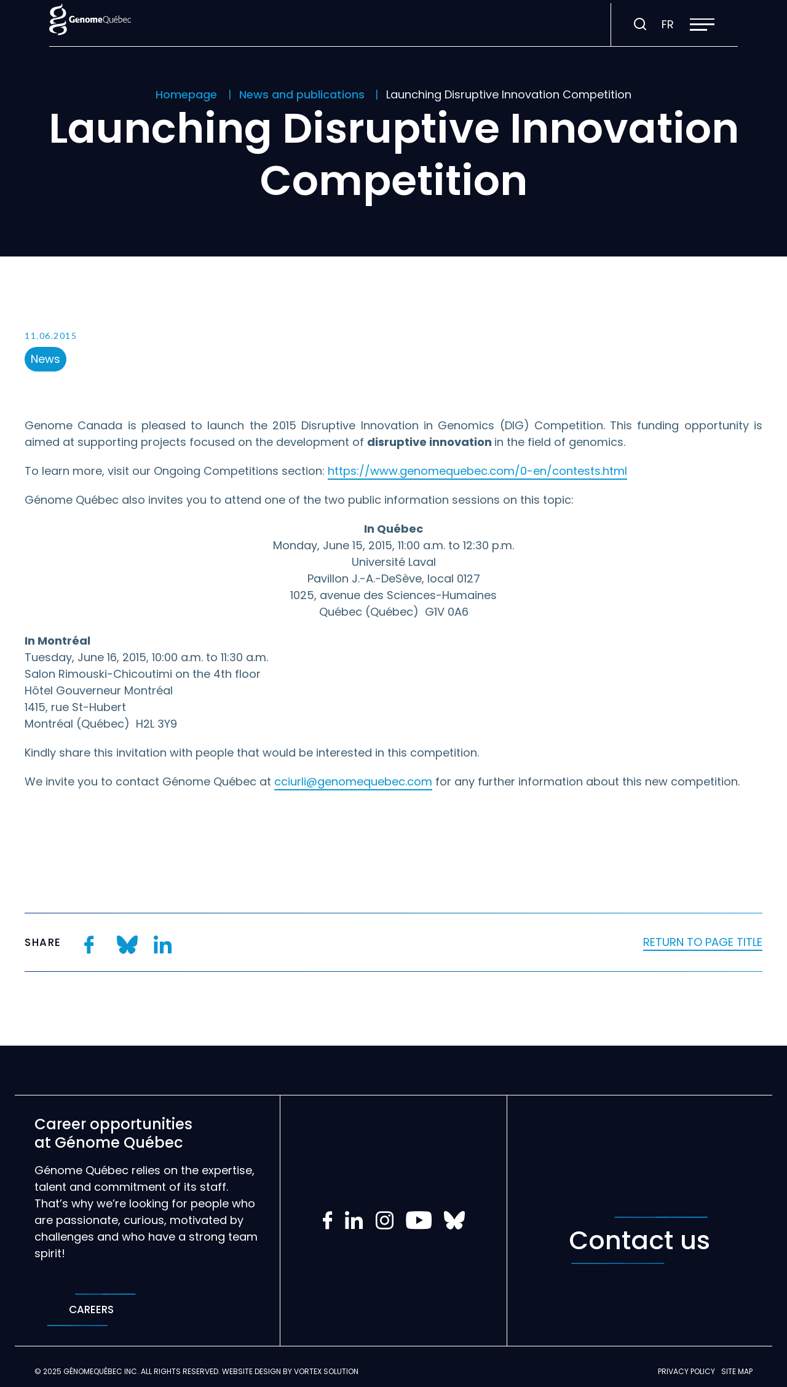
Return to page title (702, 942)
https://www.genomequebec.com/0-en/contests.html (477, 471)
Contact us (639, 1240)
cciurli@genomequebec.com (353, 781)
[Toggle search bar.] (640, 24)
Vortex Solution (326, 1371)
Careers (91, 1310)
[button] (702, 25)
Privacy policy (686, 1371)
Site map (737, 1371)
